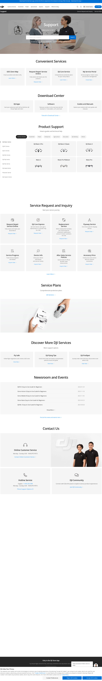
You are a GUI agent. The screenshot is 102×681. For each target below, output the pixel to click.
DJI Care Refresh (57, 42)
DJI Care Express (35, 42)
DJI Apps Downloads (46, 42)
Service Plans (98, 11)
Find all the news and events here (50, 417)
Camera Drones (12, 6)
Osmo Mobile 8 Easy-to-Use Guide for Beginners (32, 396)
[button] (51, 59)
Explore (41, 6)
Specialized (34, 6)
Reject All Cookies (72, 678)
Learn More (50, 274)
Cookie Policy (64, 675)
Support (47, 6)
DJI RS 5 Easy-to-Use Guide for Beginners (29, 387)
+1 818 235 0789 (28, 484)
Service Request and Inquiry (84, 11)
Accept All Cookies (92, 678)
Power (27, 6)
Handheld (20, 6)
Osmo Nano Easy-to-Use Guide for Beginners (31, 400)
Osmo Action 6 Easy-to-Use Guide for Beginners (32, 391)
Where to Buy (55, 6)
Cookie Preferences (40, 673)
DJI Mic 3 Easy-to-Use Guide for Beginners (30, 405)
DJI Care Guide (67, 42)
